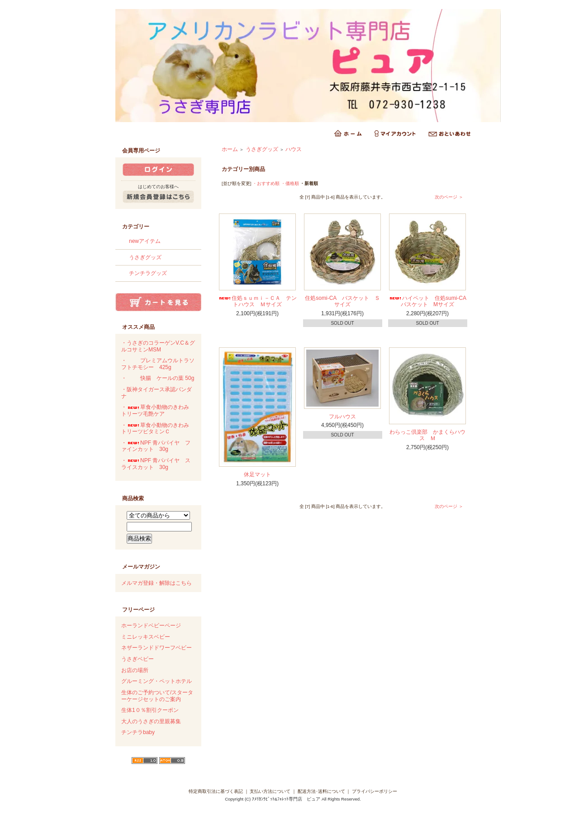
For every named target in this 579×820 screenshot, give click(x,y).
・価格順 (290, 183)
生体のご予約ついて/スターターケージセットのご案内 (157, 695)
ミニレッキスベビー (145, 637)
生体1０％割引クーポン (150, 710)
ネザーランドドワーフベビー (156, 648)
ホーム (230, 149)
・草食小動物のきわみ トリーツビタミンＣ (158, 428)
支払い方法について (270, 791)
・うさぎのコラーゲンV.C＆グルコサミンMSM (158, 346)
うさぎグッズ (145, 257)
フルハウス (342, 416)
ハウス (293, 149)
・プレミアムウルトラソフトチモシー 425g (158, 363)
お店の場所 (134, 670)
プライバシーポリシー (374, 791)
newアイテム (145, 241)
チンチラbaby (138, 732)
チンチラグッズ (148, 273)
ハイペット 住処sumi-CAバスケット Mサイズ (427, 301)
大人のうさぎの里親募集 (151, 721)
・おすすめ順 (266, 183)
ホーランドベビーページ (151, 625)
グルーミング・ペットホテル (156, 681)
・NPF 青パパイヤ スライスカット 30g (155, 463)
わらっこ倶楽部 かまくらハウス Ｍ (427, 435)
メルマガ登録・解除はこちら (156, 583)
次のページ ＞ (449, 196)
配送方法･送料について (321, 791)
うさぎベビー (137, 659)
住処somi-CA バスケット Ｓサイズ (342, 301)
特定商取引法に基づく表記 (216, 791)
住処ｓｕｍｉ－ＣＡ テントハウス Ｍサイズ (257, 301)
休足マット (257, 474)
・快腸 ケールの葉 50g (157, 378)
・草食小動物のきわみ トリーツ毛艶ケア (158, 410)
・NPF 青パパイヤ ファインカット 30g (155, 446)
